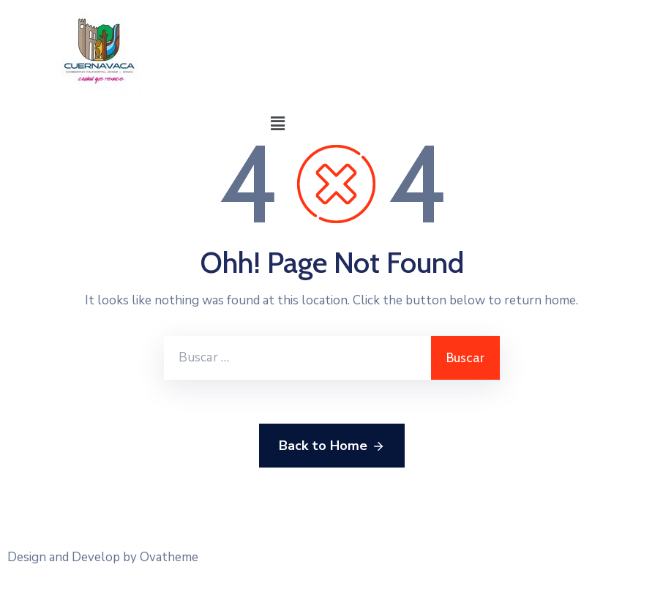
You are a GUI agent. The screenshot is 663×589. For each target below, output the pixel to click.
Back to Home (332, 446)
